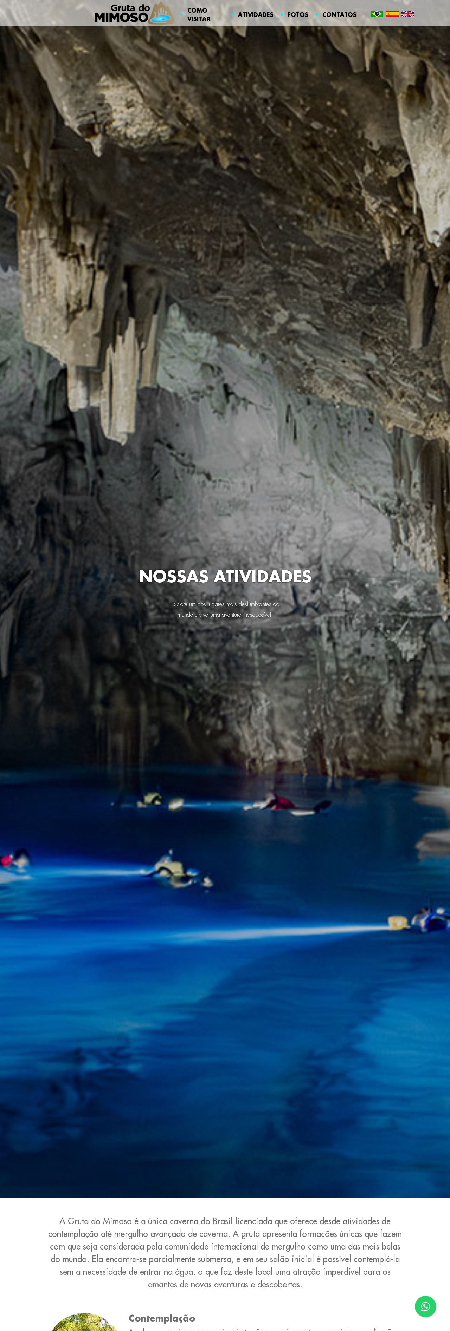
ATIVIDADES (256, 14)
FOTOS (298, 14)
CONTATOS (339, 14)
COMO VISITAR (199, 14)
